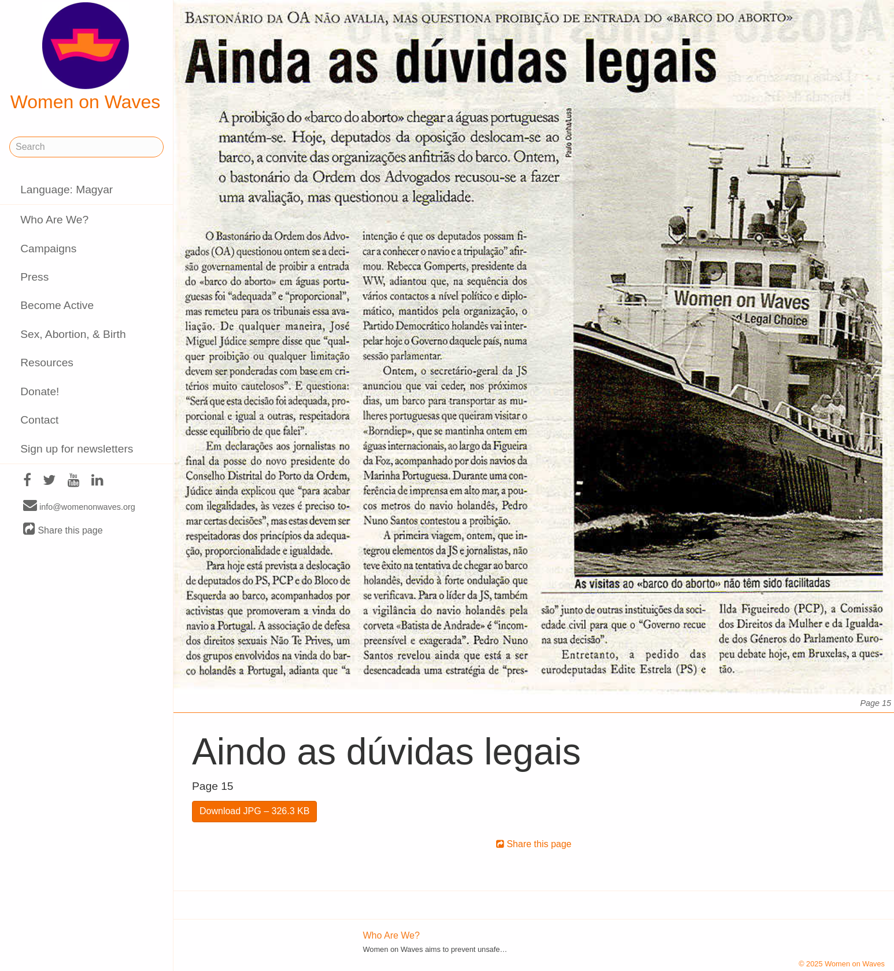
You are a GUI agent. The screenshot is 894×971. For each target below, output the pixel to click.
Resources (46, 362)
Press (34, 277)
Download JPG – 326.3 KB (254, 811)
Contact (39, 420)
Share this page (63, 530)
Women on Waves (85, 57)
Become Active (57, 305)
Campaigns (48, 248)
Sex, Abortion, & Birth (72, 334)
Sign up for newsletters (76, 449)
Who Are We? (54, 220)
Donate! (39, 391)
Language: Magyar (66, 189)
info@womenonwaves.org (79, 506)
